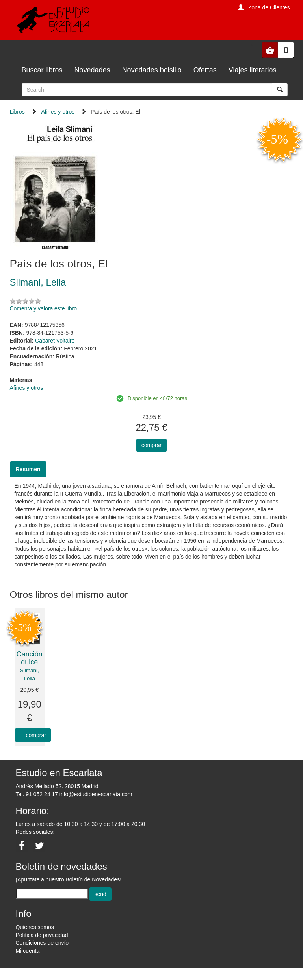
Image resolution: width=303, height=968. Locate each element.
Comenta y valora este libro (43, 308)
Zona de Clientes (269, 7)
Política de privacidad (42, 935)
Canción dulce (30, 658)
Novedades (92, 70)
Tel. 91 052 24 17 (37, 794)
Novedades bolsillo (152, 70)
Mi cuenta (28, 951)
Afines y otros (58, 112)
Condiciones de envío (42, 943)
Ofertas (205, 70)
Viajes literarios (253, 70)
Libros (17, 112)
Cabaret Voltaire (54, 340)
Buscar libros (42, 70)
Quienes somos (35, 927)
